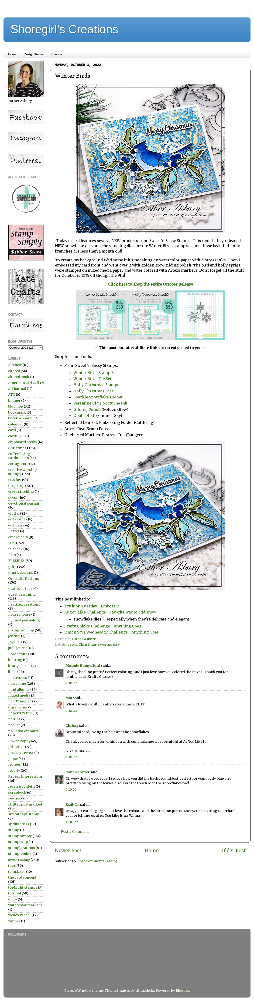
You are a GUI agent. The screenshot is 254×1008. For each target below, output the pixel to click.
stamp (13, 830)
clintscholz (144, 990)
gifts (12, 567)
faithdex (15, 549)
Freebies (56, 54)
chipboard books (22, 442)
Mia (68, 698)
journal (14, 636)
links (12, 672)
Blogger (182, 990)
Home (12, 54)
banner (14, 400)
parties (14, 719)
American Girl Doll (23, 383)
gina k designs (20, 572)
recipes (14, 764)
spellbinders (18, 824)
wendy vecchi (19, 915)
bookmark (17, 412)
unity (12, 899)
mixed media (19, 695)
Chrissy (72, 726)
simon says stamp (23, 814)
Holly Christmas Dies (93, 391)
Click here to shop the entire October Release (150, 284)
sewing (14, 798)
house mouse (19, 614)
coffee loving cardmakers (19, 456)
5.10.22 (71, 789)
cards (72, 644)
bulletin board (20, 418)
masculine (17, 683)
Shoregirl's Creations (64, 29)
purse (13, 759)
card (12, 430)
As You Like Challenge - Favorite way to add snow (110, 612)
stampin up (18, 842)
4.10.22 (71, 683)
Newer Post (68, 851)
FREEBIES (16, 561)
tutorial (14, 893)
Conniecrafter (77, 772)
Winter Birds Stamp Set (95, 372)
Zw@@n (72, 804)
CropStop (16, 486)
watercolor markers (25, 905)
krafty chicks (19, 666)
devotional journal (23, 503)
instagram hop (21, 630)
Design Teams (33, 54)
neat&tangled (19, 701)
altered (14, 371)
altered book (18, 377)
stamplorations (21, 848)
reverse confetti (21, 786)
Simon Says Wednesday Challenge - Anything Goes (111, 632)
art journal (17, 389)
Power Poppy (19, 741)
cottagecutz (18, 464)
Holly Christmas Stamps (96, 384)
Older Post (234, 851)
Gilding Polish (87, 409)
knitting (15, 660)
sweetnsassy (109, 644)
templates (16, 872)
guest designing (22, 594)
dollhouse (16, 525)
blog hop (15, 406)
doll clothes (17, 519)
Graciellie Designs (23, 578)
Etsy (11, 543)
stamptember (20, 854)
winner (14, 921)
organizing (17, 707)
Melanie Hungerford (82, 666)
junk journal (18, 648)
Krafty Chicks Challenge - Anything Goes (102, 626)
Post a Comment (75, 831)
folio (12, 555)
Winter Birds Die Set (92, 378)
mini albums (19, 690)
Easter (13, 531)
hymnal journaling (24, 620)
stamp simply (20, 836)
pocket (14, 725)
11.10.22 (71, 822)
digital (13, 513)
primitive (16, 747)
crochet (14, 480)
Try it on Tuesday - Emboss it (91, 606)
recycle (14, 771)
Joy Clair (15, 642)
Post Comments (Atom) (97, 861)
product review (21, 753)
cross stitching (21, 491)
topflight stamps (22, 887)
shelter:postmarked (25, 804)
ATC (11, 394)
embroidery (18, 537)
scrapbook (17, 792)
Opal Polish (84, 415)
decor (13, 498)
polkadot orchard (23, 731)
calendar (15, 424)
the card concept (22, 877)
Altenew (15, 365)
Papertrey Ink (20, 713)
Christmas (88, 644)
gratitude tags (20, 589)
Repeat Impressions (25, 776)
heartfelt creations (24, 604)
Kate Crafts (17, 654)
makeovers (17, 678)
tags (12, 865)
